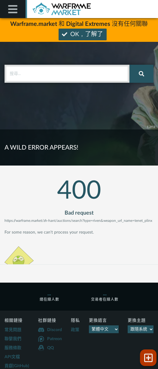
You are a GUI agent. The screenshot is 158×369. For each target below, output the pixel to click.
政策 (75, 330)
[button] (148, 357)
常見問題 (13, 330)
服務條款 (13, 348)
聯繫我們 (13, 339)
